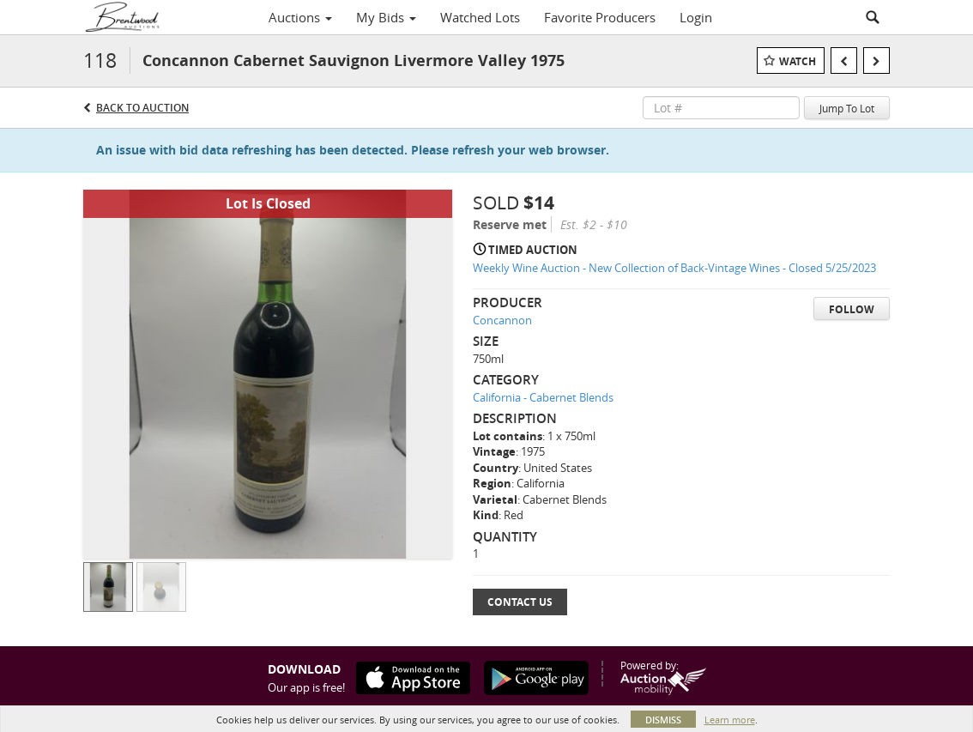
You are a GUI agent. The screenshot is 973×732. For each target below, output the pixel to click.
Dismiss (663, 719)
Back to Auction (142, 107)
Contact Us (520, 602)
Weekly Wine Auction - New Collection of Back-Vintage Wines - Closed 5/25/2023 (674, 267)
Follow (851, 309)
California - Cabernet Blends (543, 397)
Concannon (502, 320)
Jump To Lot (846, 108)
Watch (797, 61)
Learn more (729, 719)
